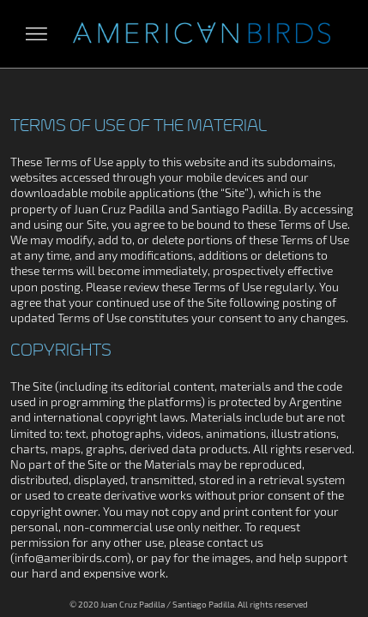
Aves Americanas (201, 33)
